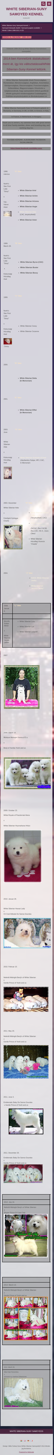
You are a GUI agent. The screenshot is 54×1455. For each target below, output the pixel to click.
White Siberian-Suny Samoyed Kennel (15, 25)
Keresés (43, 4)
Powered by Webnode (26, 1452)
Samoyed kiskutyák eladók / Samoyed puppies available (21, 28)
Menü (49, 4)
